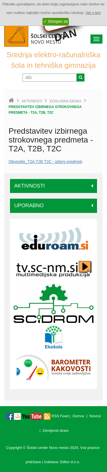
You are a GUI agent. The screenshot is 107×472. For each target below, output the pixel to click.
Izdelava (51, 462)
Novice (95, 416)
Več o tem (93, 13)
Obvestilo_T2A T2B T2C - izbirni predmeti (45, 161)
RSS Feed (56, 416)
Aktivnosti (32, 101)
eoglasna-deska (65, 101)
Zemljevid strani (55, 430)
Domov (78, 416)
